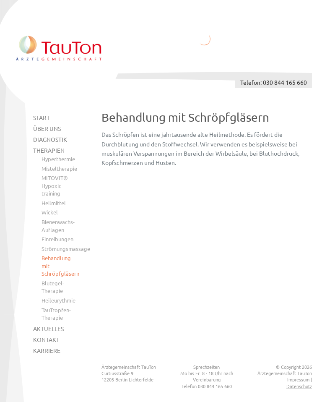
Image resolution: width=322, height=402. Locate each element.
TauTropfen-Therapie (56, 313)
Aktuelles (48, 328)
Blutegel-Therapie (53, 287)
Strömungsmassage (59, 248)
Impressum (298, 379)
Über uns (47, 128)
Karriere (46, 350)
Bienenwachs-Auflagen (58, 225)
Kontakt (46, 339)
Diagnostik (50, 139)
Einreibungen (57, 239)
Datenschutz (299, 386)
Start (41, 117)
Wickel (50, 212)
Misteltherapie (59, 168)
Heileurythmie (58, 300)
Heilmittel (54, 202)
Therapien (49, 150)
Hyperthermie (58, 158)
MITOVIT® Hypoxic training (55, 185)
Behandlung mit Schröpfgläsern (59, 265)
